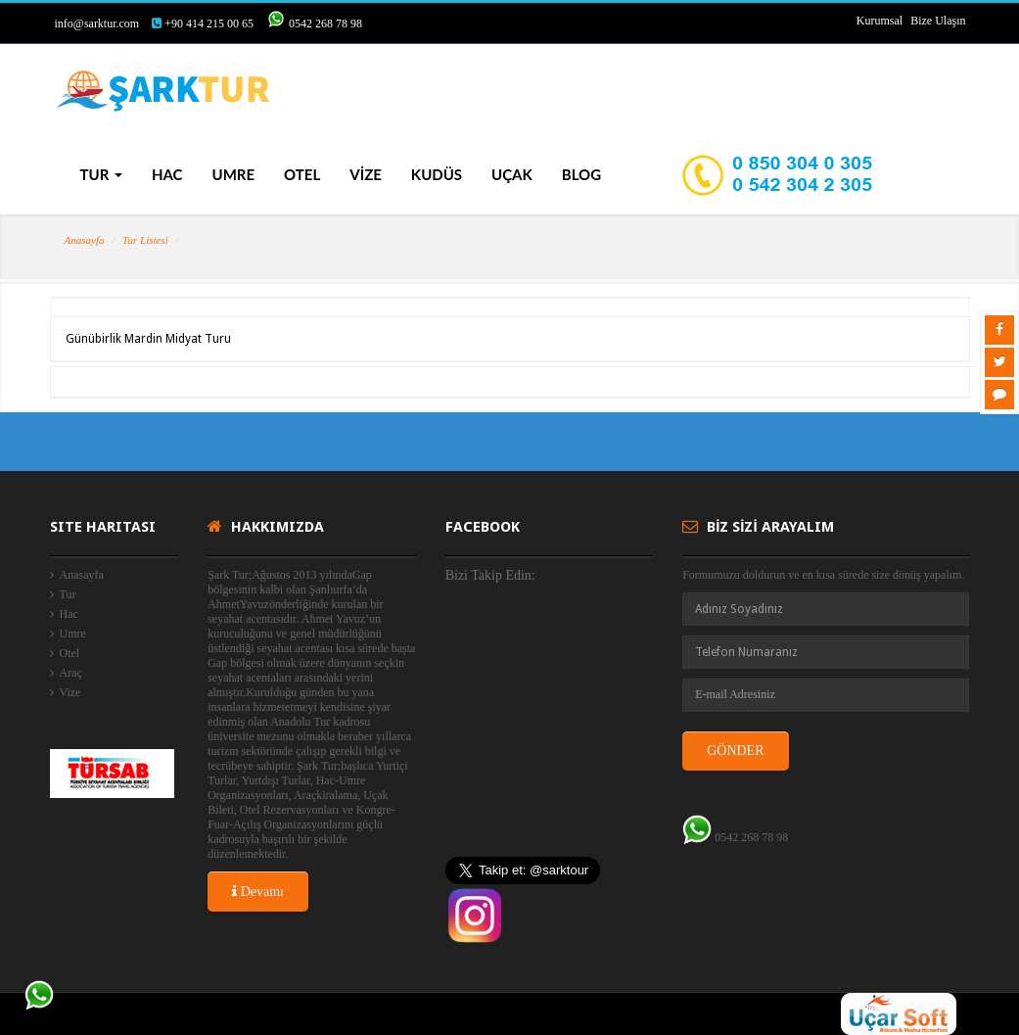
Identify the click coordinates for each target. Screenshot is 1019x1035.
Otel (70, 653)
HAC (167, 174)
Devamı (258, 891)
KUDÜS (436, 174)
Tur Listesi (145, 240)
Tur (68, 594)
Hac (69, 614)
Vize (70, 692)
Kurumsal (880, 21)
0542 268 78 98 (325, 23)
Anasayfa (85, 240)
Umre (73, 633)
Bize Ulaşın (937, 21)
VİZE (365, 174)
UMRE (233, 174)
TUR (101, 174)
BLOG (581, 174)
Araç (71, 673)
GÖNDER (735, 750)
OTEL (302, 174)
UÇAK (512, 174)
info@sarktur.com (97, 23)
